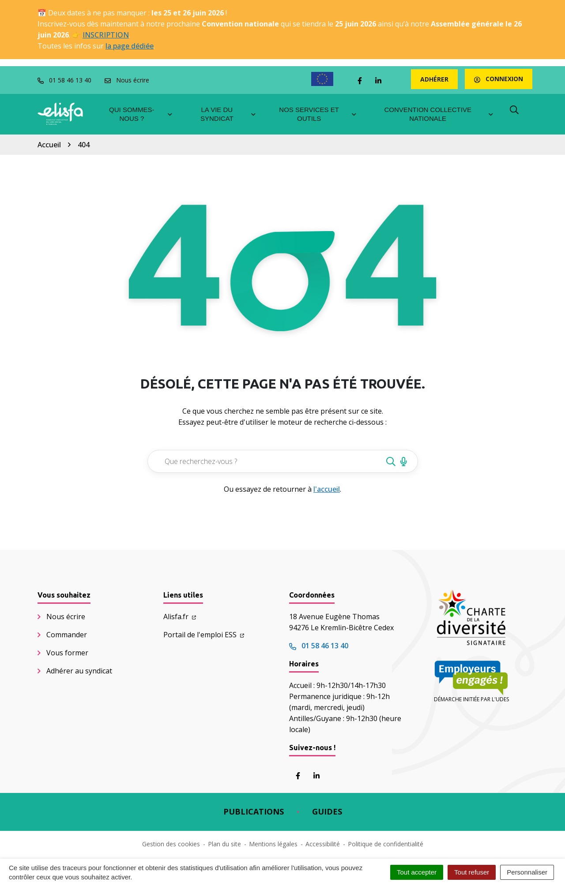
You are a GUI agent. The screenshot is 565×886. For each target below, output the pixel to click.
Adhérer (434, 79)
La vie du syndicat (228, 114)
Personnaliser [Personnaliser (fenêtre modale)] (527, 872)
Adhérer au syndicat (79, 671)
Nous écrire (65, 616)
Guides (327, 811)
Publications (253, 811)
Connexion (498, 79)
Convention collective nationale (439, 114)
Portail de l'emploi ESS (203, 634)
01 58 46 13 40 (318, 645)
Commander (66, 634)
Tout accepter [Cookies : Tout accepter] (417, 872)
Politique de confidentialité (385, 844)
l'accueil (326, 489)
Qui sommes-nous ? (141, 114)
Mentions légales (273, 844)
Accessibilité (322, 844)
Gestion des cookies (171, 844)
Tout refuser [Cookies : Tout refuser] (471, 872)
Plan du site (224, 844)
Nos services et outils (318, 114)
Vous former (67, 653)
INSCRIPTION (106, 35)
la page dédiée (129, 46)
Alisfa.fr (179, 616)
